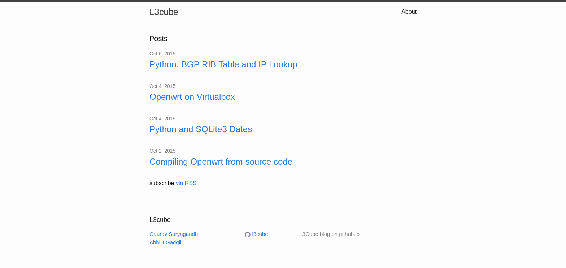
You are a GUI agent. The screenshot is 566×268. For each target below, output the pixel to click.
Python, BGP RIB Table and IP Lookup (223, 64)
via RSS (186, 183)
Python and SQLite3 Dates (200, 129)
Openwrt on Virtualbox (192, 97)
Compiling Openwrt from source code (220, 161)
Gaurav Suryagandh (173, 234)
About (409, 12)
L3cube (163, 11)
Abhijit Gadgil (165, 242)
